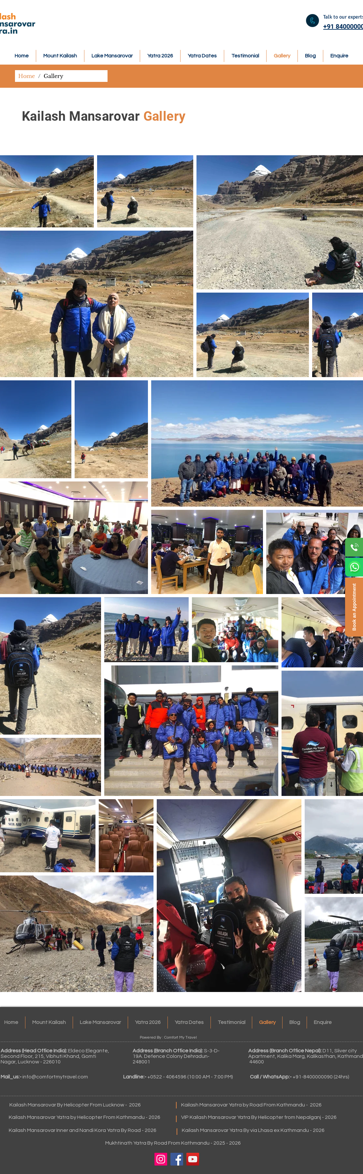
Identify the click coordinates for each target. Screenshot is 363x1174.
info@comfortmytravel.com (55, 1076)
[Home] (26, 76)
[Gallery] (53, 76)
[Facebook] (176, 1159)
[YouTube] (192, 1159)
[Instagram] (160, 1159)
